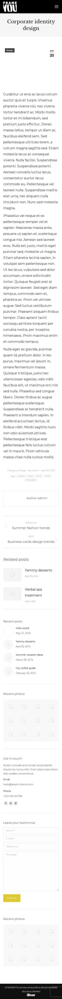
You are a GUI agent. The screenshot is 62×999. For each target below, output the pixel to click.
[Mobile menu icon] (56, 6)
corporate (21, 476)
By (34, 470)
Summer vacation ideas (29, 654)
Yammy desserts (38, 570)
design (30, 476)
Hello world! (22, 628)
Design (9, 50)
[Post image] (12, 574)
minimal (47, 476)
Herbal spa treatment (33, 592)
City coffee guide (26, 668)
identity (38, 476)
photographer (31, 480)
